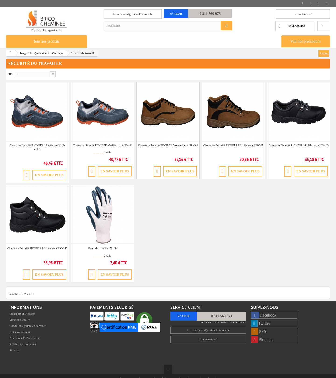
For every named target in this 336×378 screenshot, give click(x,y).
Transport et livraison (22, 314)
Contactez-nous (303, 14)
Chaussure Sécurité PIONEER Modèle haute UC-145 (37, 248)
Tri (10, 73)
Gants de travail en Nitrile (102, 248)
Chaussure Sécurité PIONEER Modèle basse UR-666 (168, 145)
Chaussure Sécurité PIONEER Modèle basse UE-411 (102, 145)
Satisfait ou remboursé (23, 344)
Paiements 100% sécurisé (24, 338)
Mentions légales (19, 320)
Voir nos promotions (305, 41)
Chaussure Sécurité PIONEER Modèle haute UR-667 (233, 145)
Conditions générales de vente (27, 326)
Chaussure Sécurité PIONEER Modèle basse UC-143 (299, 145)
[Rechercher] (226, 25)
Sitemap (14, 350)
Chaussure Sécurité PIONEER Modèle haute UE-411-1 (37, 147)
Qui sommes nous (20, 332)
